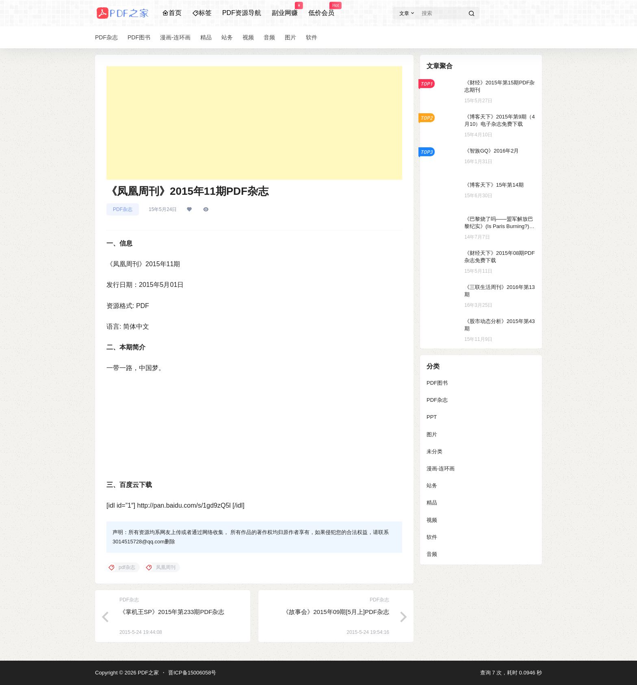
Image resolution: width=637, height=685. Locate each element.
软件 (432, 537)
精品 (432, 503)
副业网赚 (285, 9)
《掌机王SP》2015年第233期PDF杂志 (171, 611)
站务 (432, 486)
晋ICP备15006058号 (192, 673)
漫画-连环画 (441, 468)
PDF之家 (147, 673)
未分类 (434, 451)
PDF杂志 (122, 209)
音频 (432, 554)
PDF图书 (437, 383)
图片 (432, 434)
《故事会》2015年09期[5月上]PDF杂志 (336, 611)
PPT (432, 417)
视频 (432, 520)
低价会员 (321, 9)
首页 (172, 12)
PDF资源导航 (241, 12)
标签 (202, 12)
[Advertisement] (254, 123)
